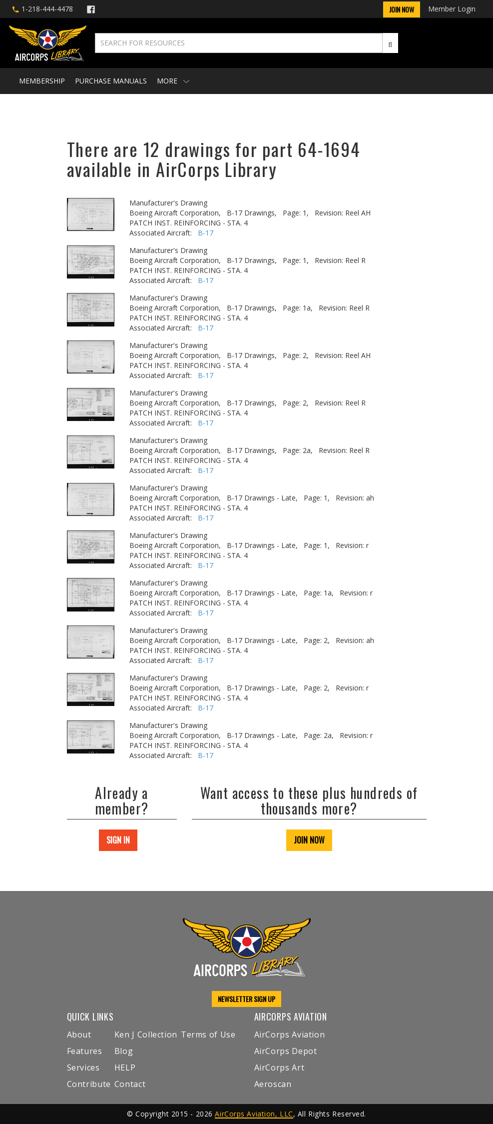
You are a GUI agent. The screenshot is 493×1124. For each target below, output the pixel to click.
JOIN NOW (309, 840)
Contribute (89, 1084)
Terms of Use (208, 1034)
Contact (129, 1084)
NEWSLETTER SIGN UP (246, 999)
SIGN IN (118, 840)
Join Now (401, 9)
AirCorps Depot (285, 1051)
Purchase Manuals (111, 81)
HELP (125, 1067)
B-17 (205, 233)
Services (83, 1067)
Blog (123, 1051)
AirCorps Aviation (289, 1034)
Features (84, 1051)
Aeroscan (273, 1084)
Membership (42, 81)
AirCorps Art (279, 1067)
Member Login (452, 9)
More (173, 81)
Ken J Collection (145, 1034)
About (79, 1034)
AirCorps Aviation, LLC (254, 1113)
